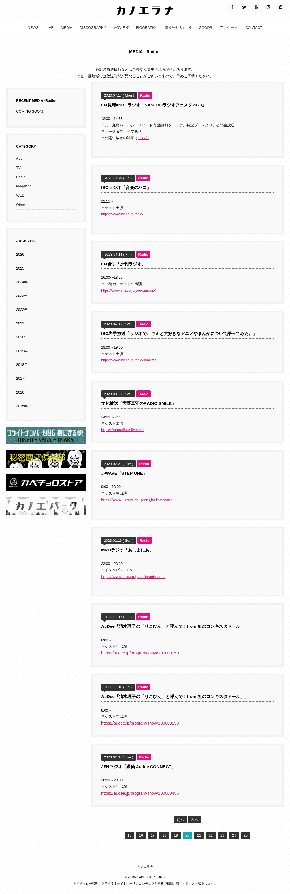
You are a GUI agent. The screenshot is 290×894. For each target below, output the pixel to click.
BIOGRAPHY (146, 28)
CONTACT (253, 28)
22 (211, 835)
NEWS (33, 28)
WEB (20, 195)
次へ (194, 820)
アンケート (228, 28)
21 (199, 835)
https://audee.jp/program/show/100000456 (140, 793)
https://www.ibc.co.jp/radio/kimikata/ (129, 360)
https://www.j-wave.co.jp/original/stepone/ (136, 500)
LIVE (50, 28)
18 (164, 835)
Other (20, 205)
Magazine (24, 186)
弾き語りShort (178, 28)
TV (18, 168)
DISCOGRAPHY (93, 28)
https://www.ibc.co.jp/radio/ (122, 214)
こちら (143, 138)
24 (234, 835)
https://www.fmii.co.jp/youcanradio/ (128, 291)
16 (141, 835)
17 (153, 835)
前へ (180, 820)
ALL (19, 158)
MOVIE (121, 28)
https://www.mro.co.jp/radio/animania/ (133, 576)
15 (129, 835)
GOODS (205, 28)
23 (222, 835)
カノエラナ (145, 866)
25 (246, 835)
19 (176, 835)
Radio (20, 177)
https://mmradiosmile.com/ (122, 429)
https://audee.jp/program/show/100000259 (140, 653)
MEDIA (66, 28)
